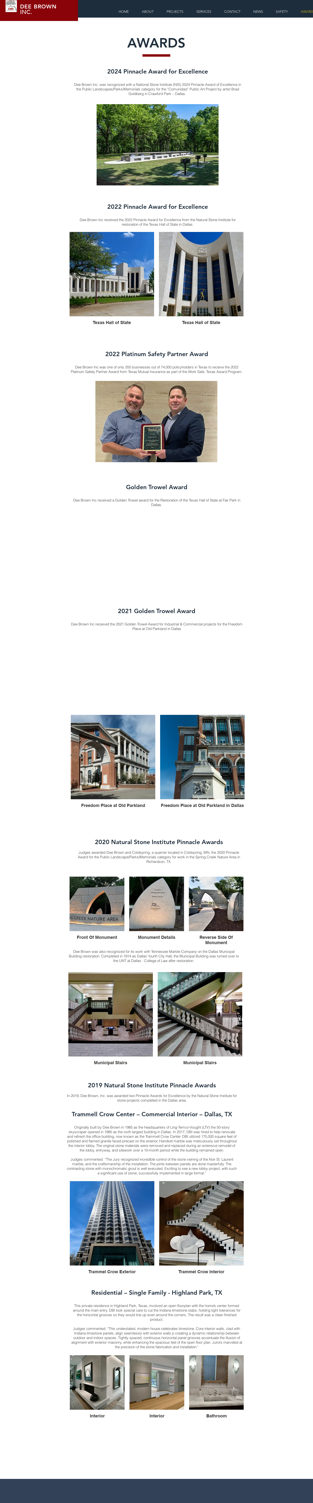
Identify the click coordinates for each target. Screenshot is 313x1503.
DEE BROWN (38, 6)
